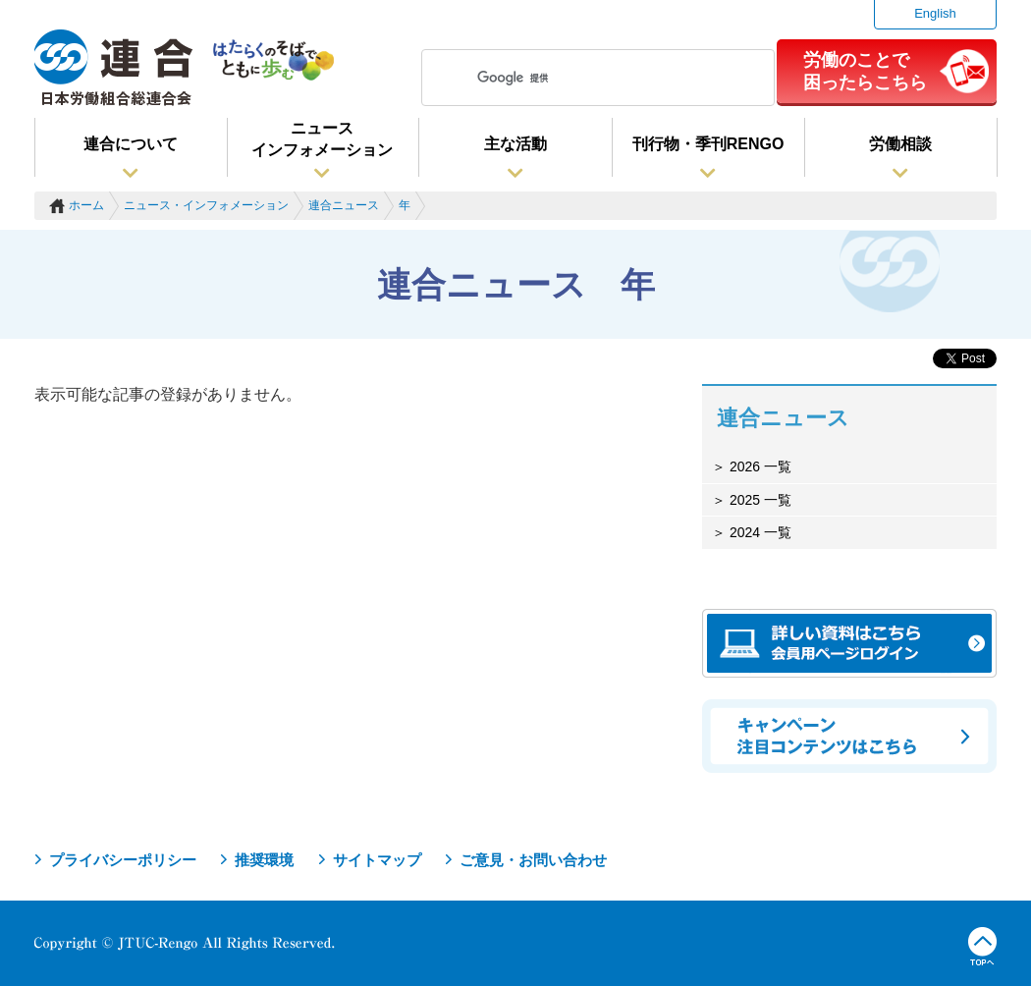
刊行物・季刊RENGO (708, 144)
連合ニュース (343, 205)
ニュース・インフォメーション (206, 205)
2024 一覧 (758, 532)
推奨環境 (264, 859)
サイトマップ (377, 859)
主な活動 (515, 144)
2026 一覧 (758, 466)
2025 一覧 (758, 500)
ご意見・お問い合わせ (533, 859)
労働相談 (900, 144)
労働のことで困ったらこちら (865, 70)
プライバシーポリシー (122, 859)
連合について (130, 144)
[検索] (595, 77)
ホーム (86, 205)
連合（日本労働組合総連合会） (113, 67)
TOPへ (982, 946)
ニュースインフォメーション (322, 139)
